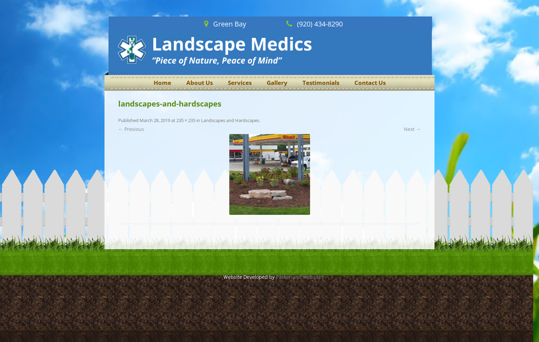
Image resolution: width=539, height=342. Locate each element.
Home (162, 83)
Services (240, 83)
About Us (199, 83)
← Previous (131, 129)
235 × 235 (185, 120)
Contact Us (370, 83)
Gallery (277, 83)
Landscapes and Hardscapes (230, 120)
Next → (412, 129)
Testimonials (320, 83)
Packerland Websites (300, 277)
